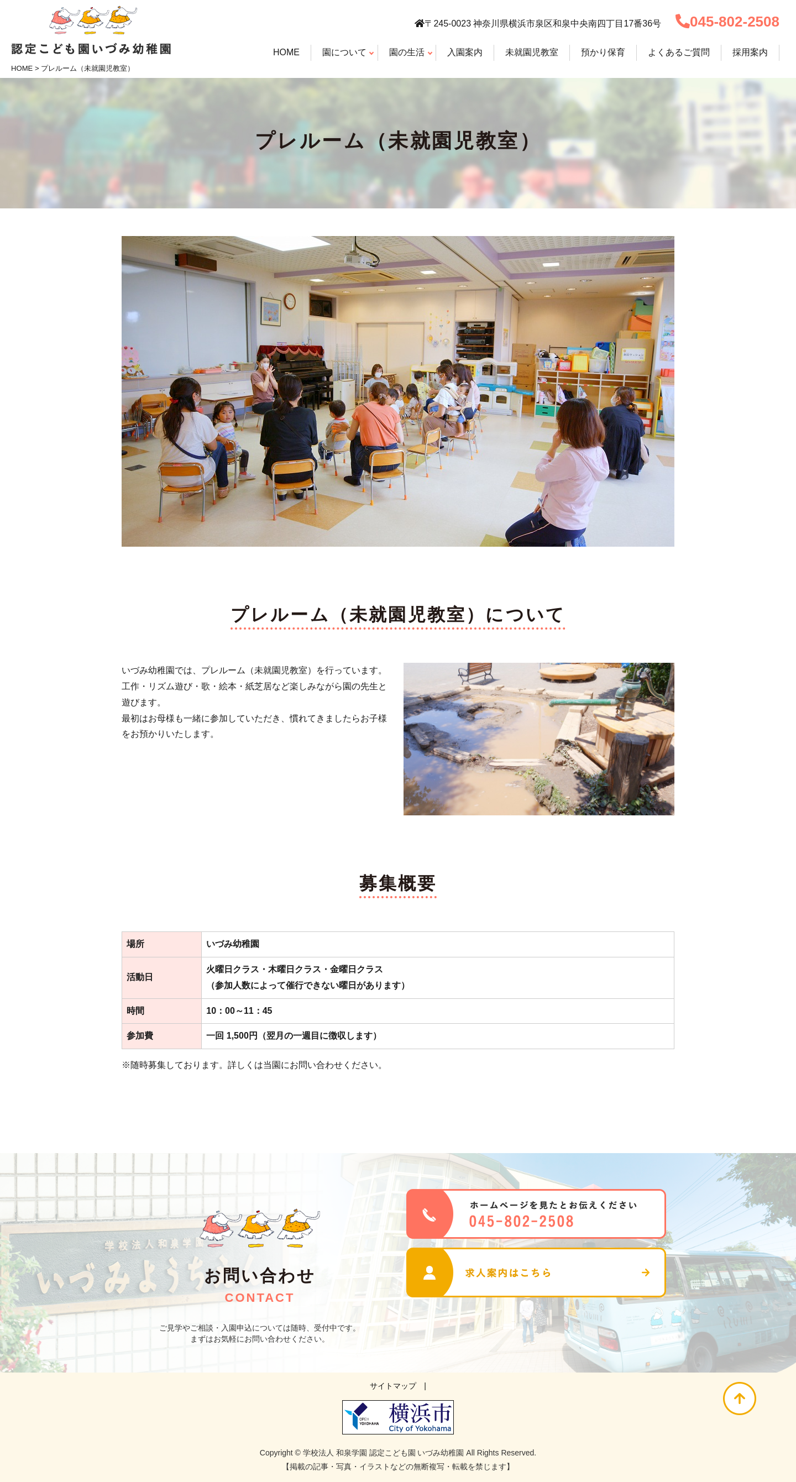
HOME (22, 68)
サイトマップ (393, 1385)
